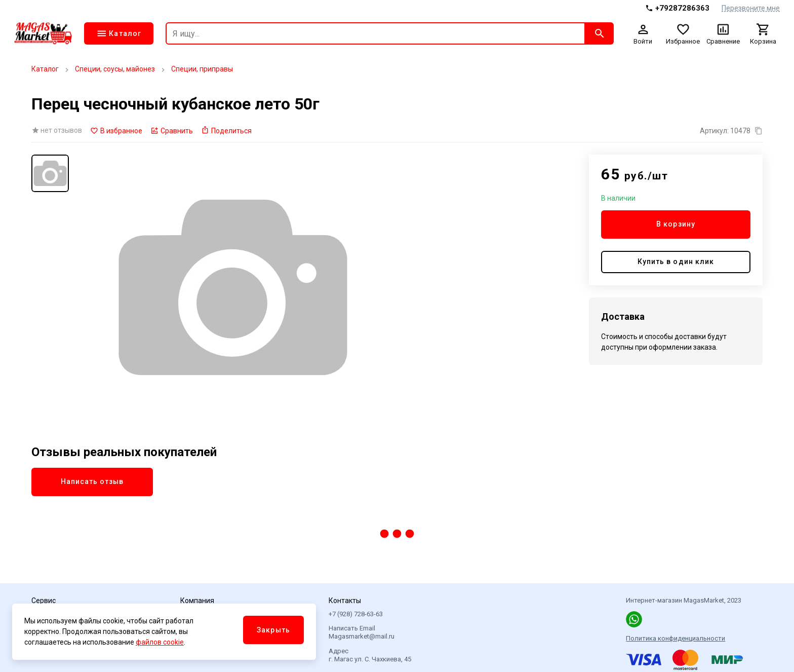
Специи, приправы (202, 69)
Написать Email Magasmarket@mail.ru (361, 632)
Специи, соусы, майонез (115, 69)
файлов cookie (160, 642)
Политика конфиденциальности (675, 638)
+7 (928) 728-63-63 (356, 614)
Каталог (45, 69)
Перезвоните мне (751, 8)
